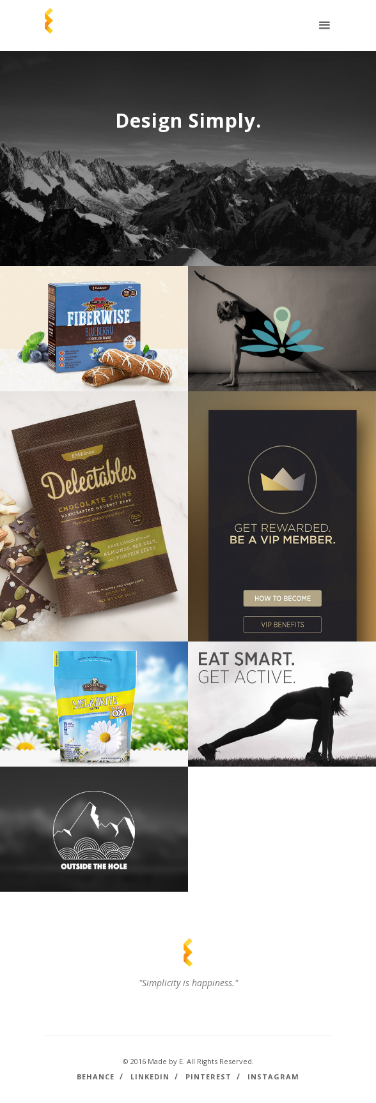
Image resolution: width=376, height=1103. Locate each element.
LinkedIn (149, 1076)
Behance (95, 1076)
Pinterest (208, 1076)
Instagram (273, 1076)
